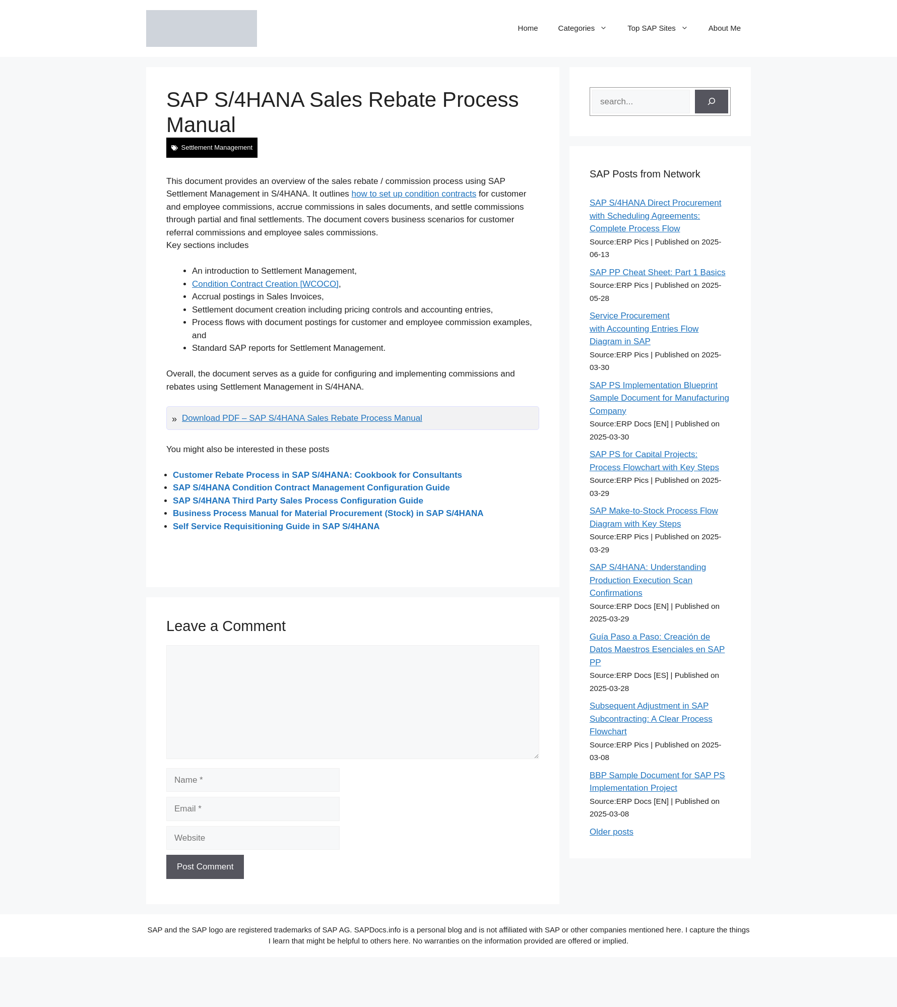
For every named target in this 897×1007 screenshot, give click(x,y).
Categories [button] (588, 28)
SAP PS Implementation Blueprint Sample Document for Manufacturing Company (659, 398)
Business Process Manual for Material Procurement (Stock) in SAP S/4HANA (328, 513)
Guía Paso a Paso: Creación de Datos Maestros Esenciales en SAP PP (657, 649)
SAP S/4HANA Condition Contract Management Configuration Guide (311, 487)
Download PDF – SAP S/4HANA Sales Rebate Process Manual (302, 418)
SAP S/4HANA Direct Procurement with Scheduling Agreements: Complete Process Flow (655, 215)
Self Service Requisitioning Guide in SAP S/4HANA (276, 526)
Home (528, 28)
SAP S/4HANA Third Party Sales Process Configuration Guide (298, 501)
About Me (725, 28)
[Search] (711, 102)
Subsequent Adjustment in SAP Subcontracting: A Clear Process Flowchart (651, 718)
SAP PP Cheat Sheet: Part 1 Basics (658, 272)
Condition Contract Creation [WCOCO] (265, 284)
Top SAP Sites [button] (662, 28)
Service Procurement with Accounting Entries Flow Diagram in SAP (644, 328)
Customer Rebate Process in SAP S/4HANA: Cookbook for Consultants (317, 475)
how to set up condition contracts (414, 194)
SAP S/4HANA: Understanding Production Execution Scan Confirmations (648, 580)
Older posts (611, 832)
